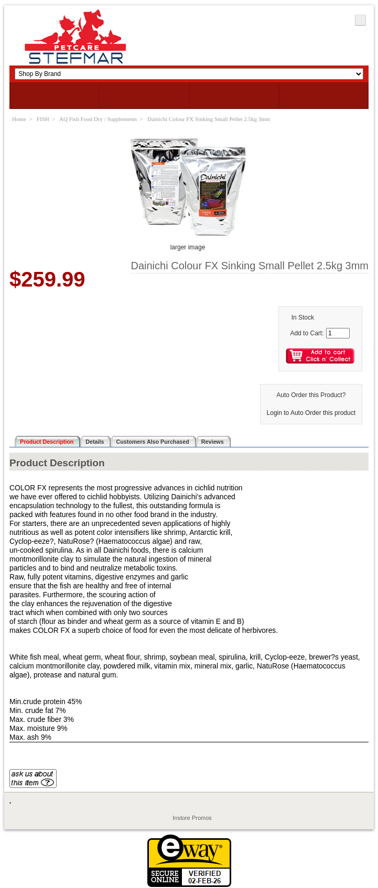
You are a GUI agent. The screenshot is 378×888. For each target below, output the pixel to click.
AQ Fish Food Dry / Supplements (98, 119)
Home (19, 119)
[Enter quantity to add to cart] (338, 333)
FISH (43, 119)
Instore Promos (192, 818)
